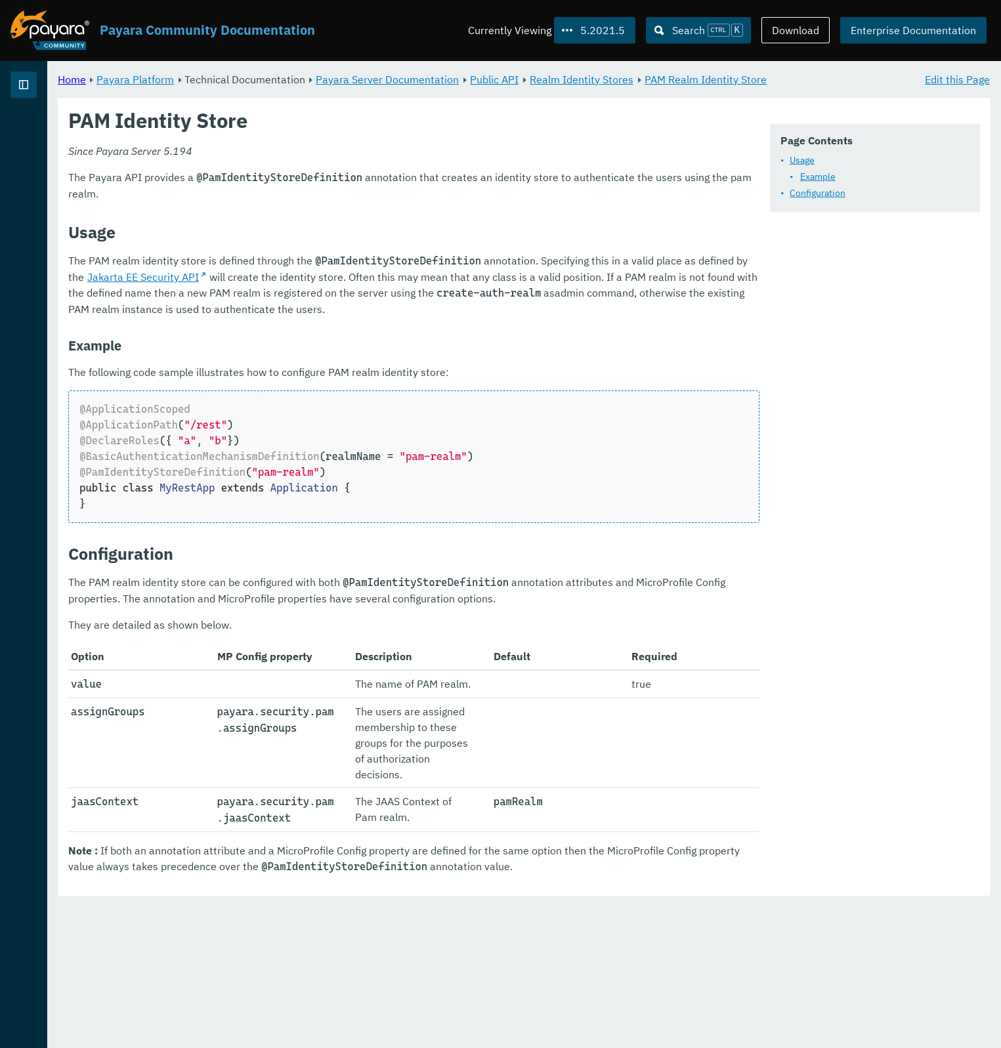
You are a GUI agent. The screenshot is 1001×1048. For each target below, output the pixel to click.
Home (235, 78)
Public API (657, 78)
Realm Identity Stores (745, 78)
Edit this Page (957, 78)
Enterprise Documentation (913, 30)
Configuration (817, 193)
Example (818, 176)
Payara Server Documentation (550, 78)
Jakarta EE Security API (465, 292)
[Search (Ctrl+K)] (698, 30)
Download (795, 30)
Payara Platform (298, 78)
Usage (802, 160)
